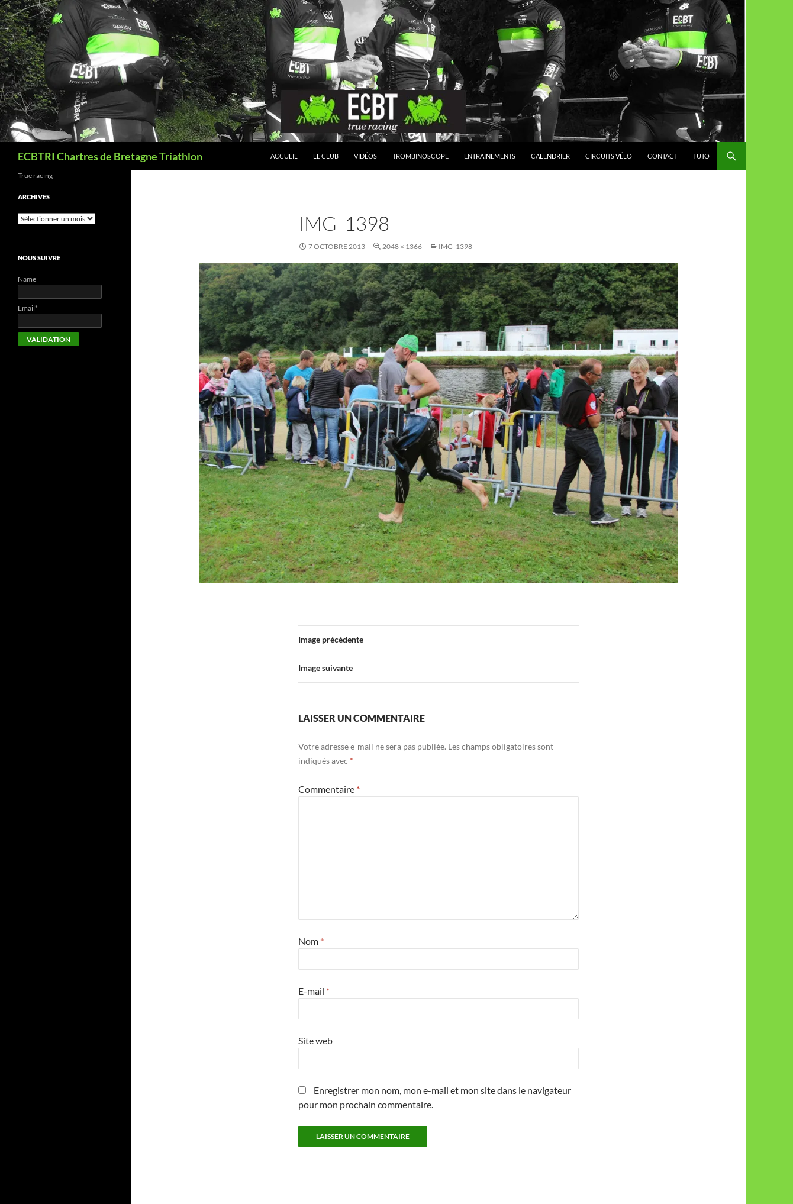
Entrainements (489, 156)
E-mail (314, 990)
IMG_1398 (455, 246)
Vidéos (365, 156)
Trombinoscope (420, 156)
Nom (311, 941)
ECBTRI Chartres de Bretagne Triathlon (110, 156)
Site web (315, 1040)
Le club (326, 156)
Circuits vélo (608, 156)
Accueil (284, 156)
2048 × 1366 (402, 246)
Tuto (701, 156)
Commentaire (329, 789)
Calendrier (550, 156)
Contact (662, 156)
